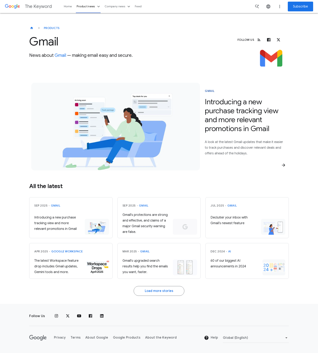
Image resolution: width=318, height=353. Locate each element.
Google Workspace (67, 251)
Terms (76, 338)
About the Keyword (161, 338)
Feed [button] (138, 6)
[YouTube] (79, 316)
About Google (96, 338)
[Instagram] (56, 316)
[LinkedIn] (102, 316)
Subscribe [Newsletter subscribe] (300, 6)
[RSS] (259, 40)
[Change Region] (256, 338)
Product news (89, 6)
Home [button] (68, 6)
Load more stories (159, 291)
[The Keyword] (32, 28)
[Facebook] (269, 40)
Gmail (60, 55)
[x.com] (278, 40)
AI (229, 251)
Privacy (60, 338)
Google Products (126, 338)
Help (211, 337)
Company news (118, 6)
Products (51, 28)
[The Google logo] (38, 338)
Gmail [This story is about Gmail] (210, 91)
